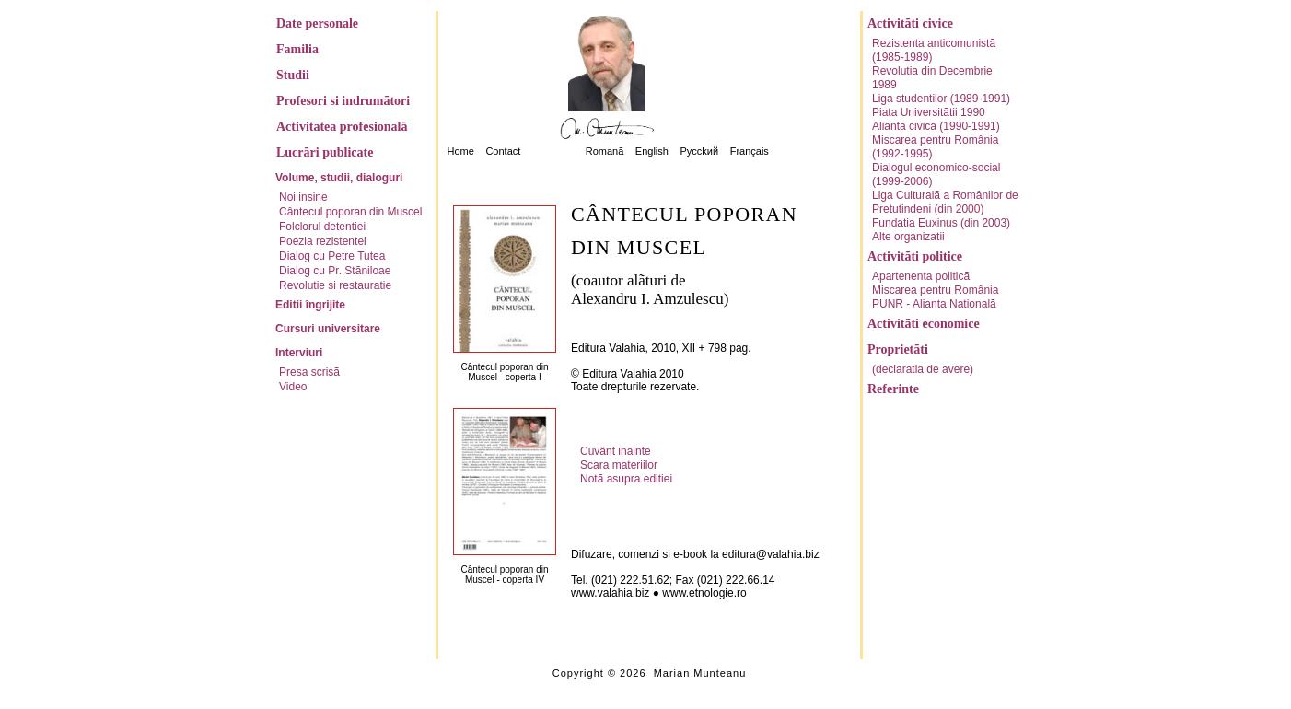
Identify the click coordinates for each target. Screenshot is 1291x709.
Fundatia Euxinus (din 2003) (941, 222)
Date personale (317, 23)
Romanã (605, 151)
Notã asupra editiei (626, 478)
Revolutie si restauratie (335, 285)
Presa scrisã (309, 372)
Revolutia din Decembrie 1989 (932, 77)
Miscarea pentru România (935, 290)
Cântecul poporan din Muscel (350, 211)
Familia (297, 49)
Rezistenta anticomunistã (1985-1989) (933, 50)
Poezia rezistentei (322, 241)
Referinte (893, 389)
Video (293, 386)
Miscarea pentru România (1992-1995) (935, 147)
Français (749, 151)
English (652, 151)
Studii (292, 75)
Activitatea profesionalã (341, 127)
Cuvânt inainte (615, 451)
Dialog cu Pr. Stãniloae (334, 270)
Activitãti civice (910, 23)
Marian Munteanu (700, 673)
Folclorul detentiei (322, 226)
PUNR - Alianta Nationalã (934, 303)
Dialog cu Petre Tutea (332, 256)
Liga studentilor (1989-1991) (941, 98)
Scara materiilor (618, 465)
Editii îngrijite (310, 304)
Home (461, 151)
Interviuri (298, 352)
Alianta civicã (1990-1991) (936, 126)
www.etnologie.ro (704, 593)
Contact (502, 151)
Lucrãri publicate (324, 152)
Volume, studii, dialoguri (338, 177)
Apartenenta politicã (921, 276)
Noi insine (303, 197)
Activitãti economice (923, 324)
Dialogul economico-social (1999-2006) (936, 174)
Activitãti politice (914, 256)
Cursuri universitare (327, 328)
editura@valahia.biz (771, 554)
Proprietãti (897, 349)
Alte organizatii (908, 236)
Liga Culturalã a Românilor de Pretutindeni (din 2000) (945, 202)
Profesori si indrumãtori (343, 101)
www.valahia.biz (610, 593)
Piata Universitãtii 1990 (928, 112)
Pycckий (699, 151)
